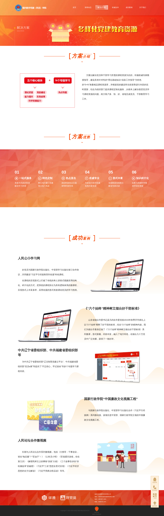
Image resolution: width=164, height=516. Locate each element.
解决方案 (102, 7)
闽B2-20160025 (96, 514)
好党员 (71, 498)
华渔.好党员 (31, 8)
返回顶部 (154, 504)
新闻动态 (88, 7)
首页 (74, 7)
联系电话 (154, 488)
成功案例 (129, 7)
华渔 (49, 498)
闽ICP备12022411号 (83, 510)
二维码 (155, 496)
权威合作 (115, 7)
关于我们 (142, 7)
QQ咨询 (155, 480)
